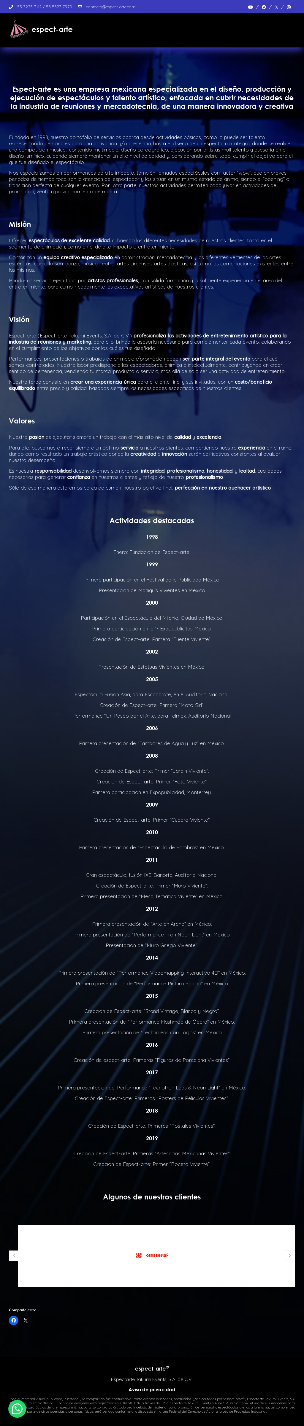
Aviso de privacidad (152, 1389)
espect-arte (152, 1368)
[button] (17, 1409)
